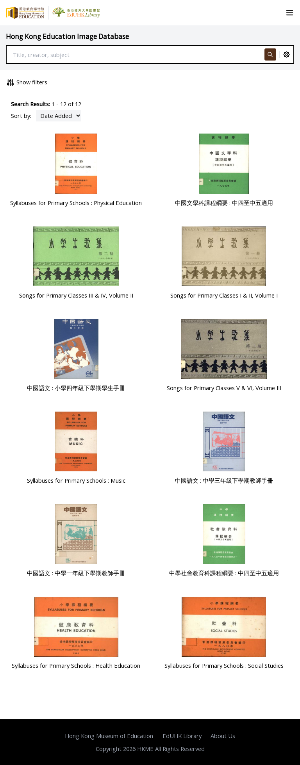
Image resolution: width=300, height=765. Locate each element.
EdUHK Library (182, 736)
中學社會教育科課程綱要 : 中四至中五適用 (224, 573)
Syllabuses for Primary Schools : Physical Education (76, 203)
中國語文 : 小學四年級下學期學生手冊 (76, 388)
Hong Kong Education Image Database (67, 36)
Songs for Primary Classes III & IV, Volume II (76, 295)
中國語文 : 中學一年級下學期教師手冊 (76, 573)
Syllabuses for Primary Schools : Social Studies (224, 665)
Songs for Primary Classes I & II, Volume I (224, 295)
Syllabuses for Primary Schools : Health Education (76, 665)
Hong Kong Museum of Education (109, 736)
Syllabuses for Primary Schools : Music (76, 480)
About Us (223, 736)
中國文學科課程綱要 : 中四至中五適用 (224, 203)
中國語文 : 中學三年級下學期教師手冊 (224, 480)
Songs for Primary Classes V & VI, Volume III (224, 388)
